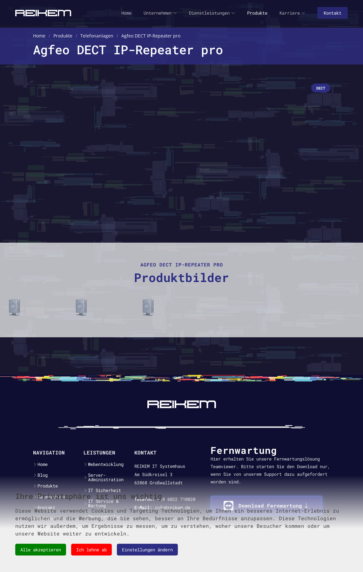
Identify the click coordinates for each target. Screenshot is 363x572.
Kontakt (332, 13)
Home (126, 13)
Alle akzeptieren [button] (40, 550)
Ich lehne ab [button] (91, 550)
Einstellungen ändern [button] (147, 550)
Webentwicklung (106, 464)
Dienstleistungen (212, 13)
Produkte (257, 13)
